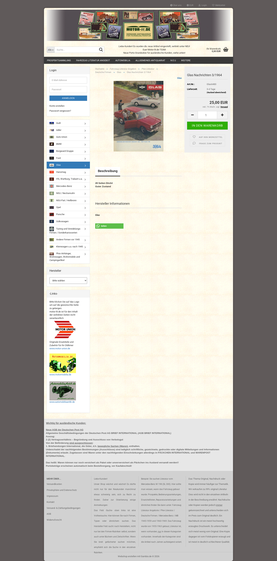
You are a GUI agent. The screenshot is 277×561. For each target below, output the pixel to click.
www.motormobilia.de (60, 374)
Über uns (175, 5)
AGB (49, 514)
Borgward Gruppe (61, 151)
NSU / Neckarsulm (62, 193)
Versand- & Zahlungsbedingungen (63, 508)
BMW (55, 144)
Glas (179, 78)
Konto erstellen (56, 106)
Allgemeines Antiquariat (150, 60)
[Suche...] (50, 50)
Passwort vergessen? (60, 110)
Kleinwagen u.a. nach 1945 (66, 246)
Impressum (52, 496)
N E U (173, 60)
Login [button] (203, 5)
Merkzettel (218, 5)
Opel (55, 207)
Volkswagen (59, 221)
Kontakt (50, 502)
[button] (190, 5)
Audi (55, 123)
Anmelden (68, 98)
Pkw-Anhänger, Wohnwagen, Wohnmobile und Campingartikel (64, 256)
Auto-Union (58, 137)
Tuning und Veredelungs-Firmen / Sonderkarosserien (65, 230)
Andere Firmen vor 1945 (64, 239)
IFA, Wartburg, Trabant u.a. (65, 179)
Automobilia (122, 60)
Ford (55, 158)
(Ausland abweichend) (216, 92)
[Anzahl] (207, 115)
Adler (55, 130)
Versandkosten (54, 484)
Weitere (185, 60)
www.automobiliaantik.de (62, 402)
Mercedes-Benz (60, 186)
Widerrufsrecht (54, 520)
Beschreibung (107, 171)
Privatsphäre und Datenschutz (62, 490)
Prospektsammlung (59, 60)
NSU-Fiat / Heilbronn (62, 200)
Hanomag (57, 172)
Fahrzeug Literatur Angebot (93, 60)
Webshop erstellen (127, 556)
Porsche (56, 214)
